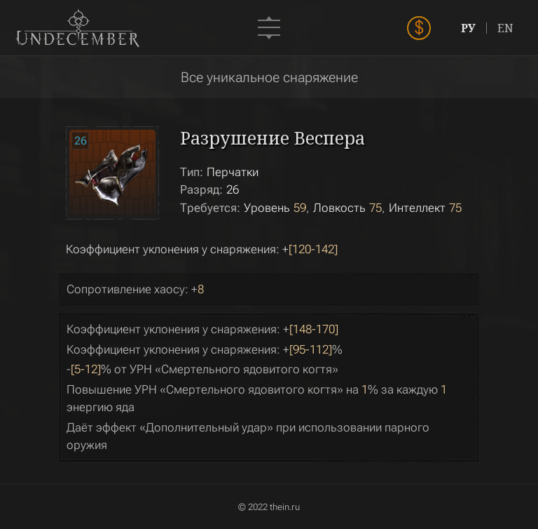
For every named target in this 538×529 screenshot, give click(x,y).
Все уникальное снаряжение (269, 77)
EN (505, 28)
